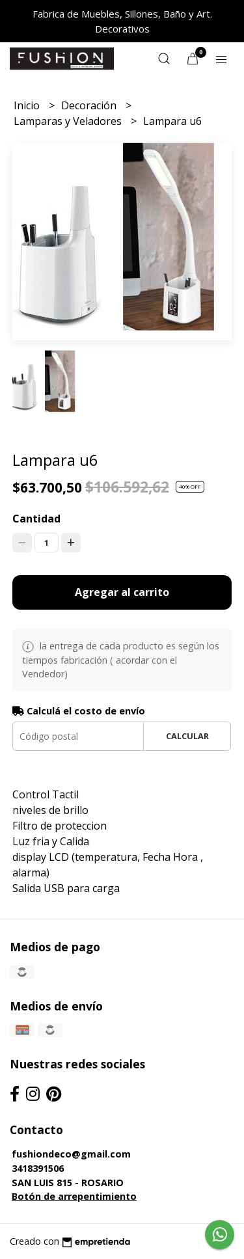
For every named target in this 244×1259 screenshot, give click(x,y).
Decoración (90, 105)
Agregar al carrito (122, 592)
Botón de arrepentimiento (74, 1196)
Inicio (28, 105)
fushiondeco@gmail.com (71, 1154)
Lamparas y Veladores (69, 121)
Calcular (187, 736)
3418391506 (38, 1168)
